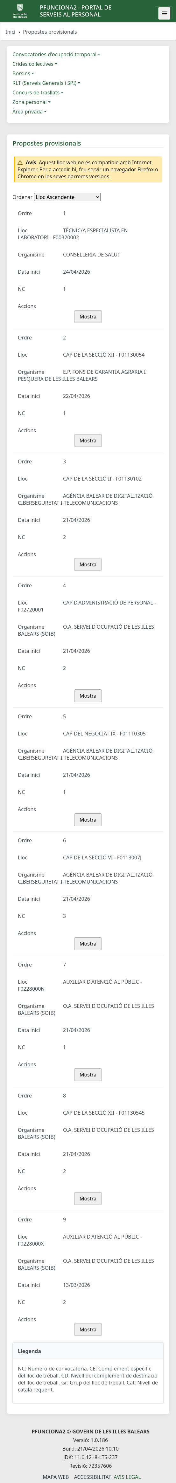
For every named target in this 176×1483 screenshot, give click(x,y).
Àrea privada (27, 111)
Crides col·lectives (32, 63)
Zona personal (29, 102)
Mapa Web (56, 1476)
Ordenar (22, 197)
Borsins (21, 73)
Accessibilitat (92, 1476)
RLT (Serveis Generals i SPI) (44, 82)
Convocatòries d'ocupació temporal (54, 54)
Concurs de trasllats (36, 92)
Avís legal (127, 1476)
